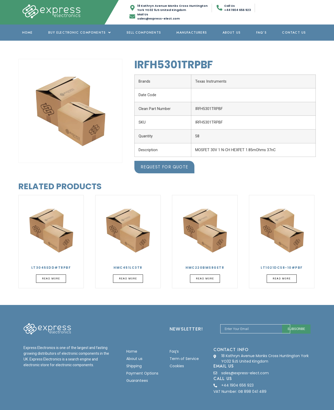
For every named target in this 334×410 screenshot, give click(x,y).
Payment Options (142, 373)
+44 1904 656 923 (237, 385)
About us (232, 32)
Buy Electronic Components (79, 32)
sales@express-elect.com (245, 373)
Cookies (177, 366)
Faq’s (261, 32)
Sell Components (144, 32)
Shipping (134, 366)
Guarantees (137, 380)
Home (27, 32)
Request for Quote (164, 167)
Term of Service (184, 358)
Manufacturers (191, 32)
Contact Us (294, 32)
